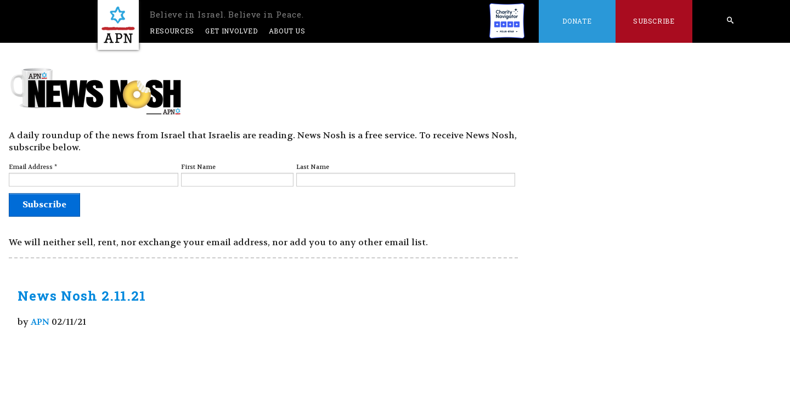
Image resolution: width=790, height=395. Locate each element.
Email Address (33, 167)
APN (40, 322)
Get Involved (231, 30)
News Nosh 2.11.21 (82, 295)
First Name (198, 167)
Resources (172, 30)
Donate (576, 20)
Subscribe (654, 20)
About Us (287, 30)
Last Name (312, 167)
